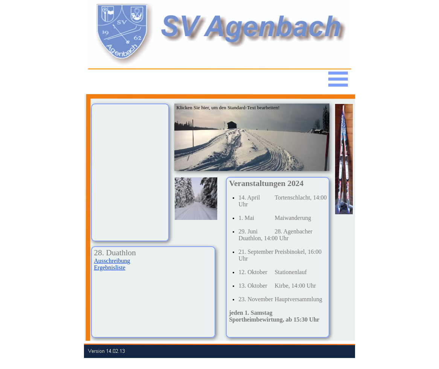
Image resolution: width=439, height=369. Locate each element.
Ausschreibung (112, 261)
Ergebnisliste (109, 267)
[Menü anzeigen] (338, 79)
